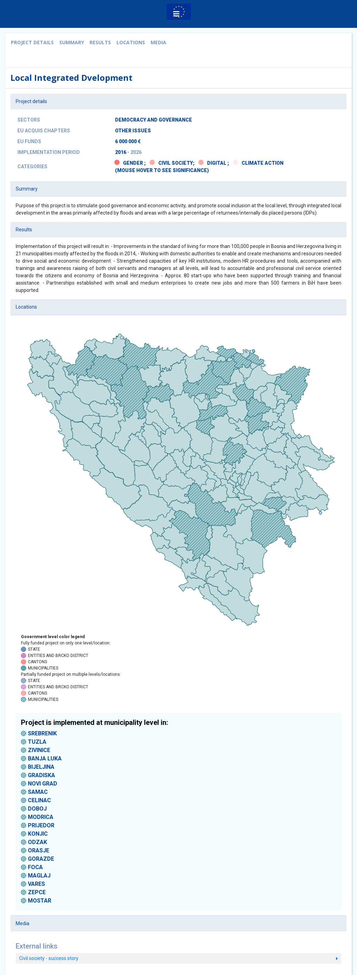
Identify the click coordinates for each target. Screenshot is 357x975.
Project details (32, 42)
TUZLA (37, 741)
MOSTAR (39, 900)
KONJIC (38, 833)
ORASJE (38, 850)
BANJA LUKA (45, 758)
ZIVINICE (39, 750)
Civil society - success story (178, 958)
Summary (71, 42)
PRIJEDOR (41, 825)
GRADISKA (41, 775)
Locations (130, 42)
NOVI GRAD (42, 783)
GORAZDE (41, 859)
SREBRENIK (42, 733)
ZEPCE (37, 892)
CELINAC (39, 800)
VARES (36, 884)
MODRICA (40, 817)
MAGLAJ (39, 875)
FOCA (35, 867)
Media (158, 42)
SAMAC (38, 792)
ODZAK (37, 842)
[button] (176, 13)
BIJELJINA (41, 767)
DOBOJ (37, 808)
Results (100, 42)
